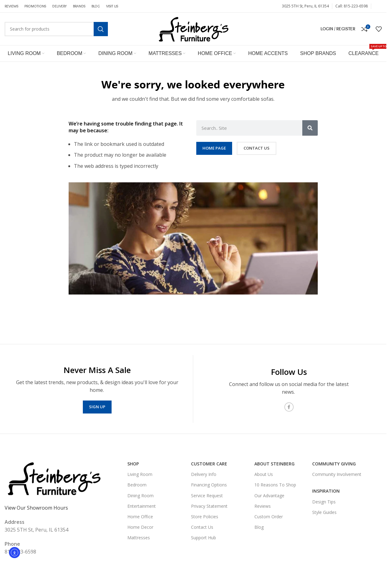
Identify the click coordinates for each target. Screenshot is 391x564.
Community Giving (334, 464)
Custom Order (268, 516)
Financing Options (209, 485)
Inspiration (326, 491)
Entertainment (141, 506)
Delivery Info (203, 474)
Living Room (139, 474)
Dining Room (140, 495)
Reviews (262, 506)
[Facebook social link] (378, 6)
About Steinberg (274, 464)
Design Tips (324, 502)
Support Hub (203, 538)
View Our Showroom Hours (36, 507)
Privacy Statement (209, 506)
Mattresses (138, 538)
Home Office (140, 516)
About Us (263, 474)
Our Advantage (269, 495)
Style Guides (324, 512)
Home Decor (140, 527)
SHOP (133, 464)
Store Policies (204, 516)
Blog (259, 527)
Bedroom (137, 485)
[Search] (56, 29)
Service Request (207, 495)
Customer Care (209, 464)
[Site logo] (193, 28)
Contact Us (202, 527)
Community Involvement (336, 474)
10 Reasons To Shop (275, 485)
